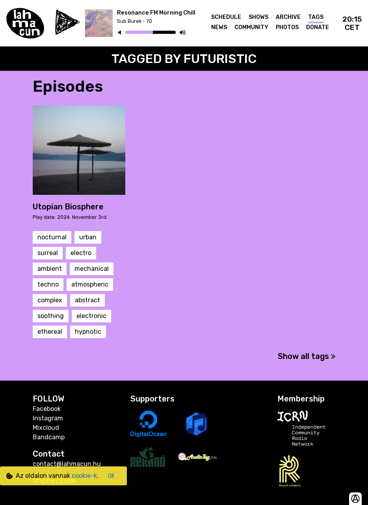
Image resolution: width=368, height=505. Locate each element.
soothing (50, 316)
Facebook (47, 409)
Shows (258, 17)
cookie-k (84, 475)
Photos (287, 27)
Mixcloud (46, 427)
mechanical (91, 268)
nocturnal (52, 237)
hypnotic (88, 331)
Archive (288, 17)
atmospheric (89, 284)
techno (48, 284)
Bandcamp (49, 437)
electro (81, 253)
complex (49, 300)
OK (111, 476)
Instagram (48, 418)
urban (88, 237)
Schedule (226, 17)
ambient (49, 268)
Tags (315, 17)
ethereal (49, 331)
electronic (91, 316)
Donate (317, 27)
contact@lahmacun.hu (67, 464)
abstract (87, 300)
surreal (47, 253)
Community (251, 27)
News (219, 27)
